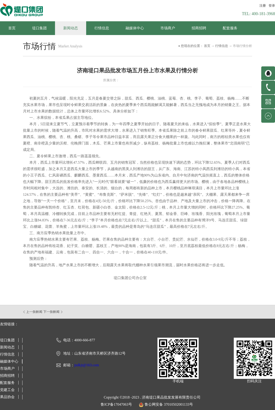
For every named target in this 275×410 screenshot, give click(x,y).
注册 (262, 5)
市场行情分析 (242, 46)
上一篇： (33, 312)
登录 (272, 5)
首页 (12, 28)
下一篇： (53, 312)
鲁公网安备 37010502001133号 (169, 404)
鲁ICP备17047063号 (116, 404)
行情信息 (221, 46)
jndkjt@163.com (86, 365)
